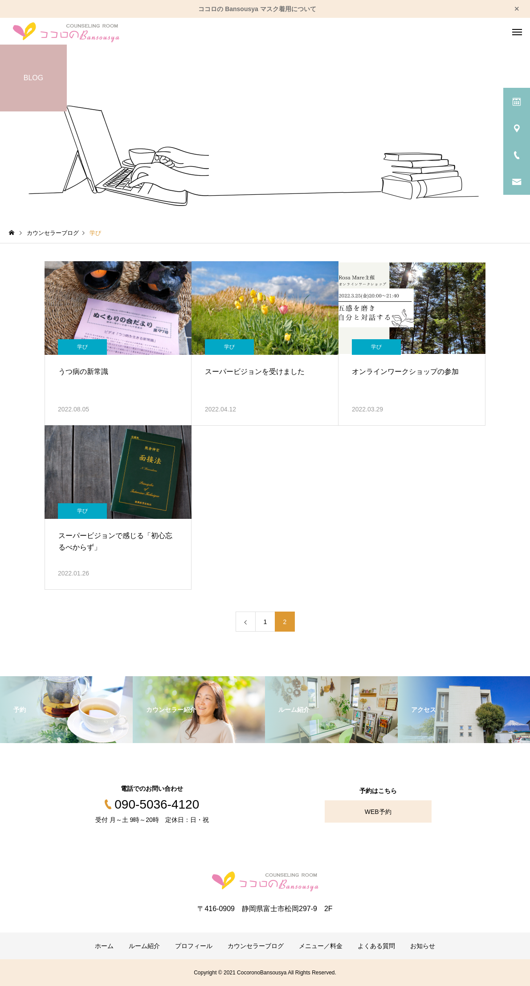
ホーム (104, 945)
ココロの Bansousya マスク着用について (257, 8)
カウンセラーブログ (256, 945)
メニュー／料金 (320, 945)
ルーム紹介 (144, 945)
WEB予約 (378, 811)
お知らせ (422, 945)
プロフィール (193, 945)
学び (82, 347)
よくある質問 (376, 945)
